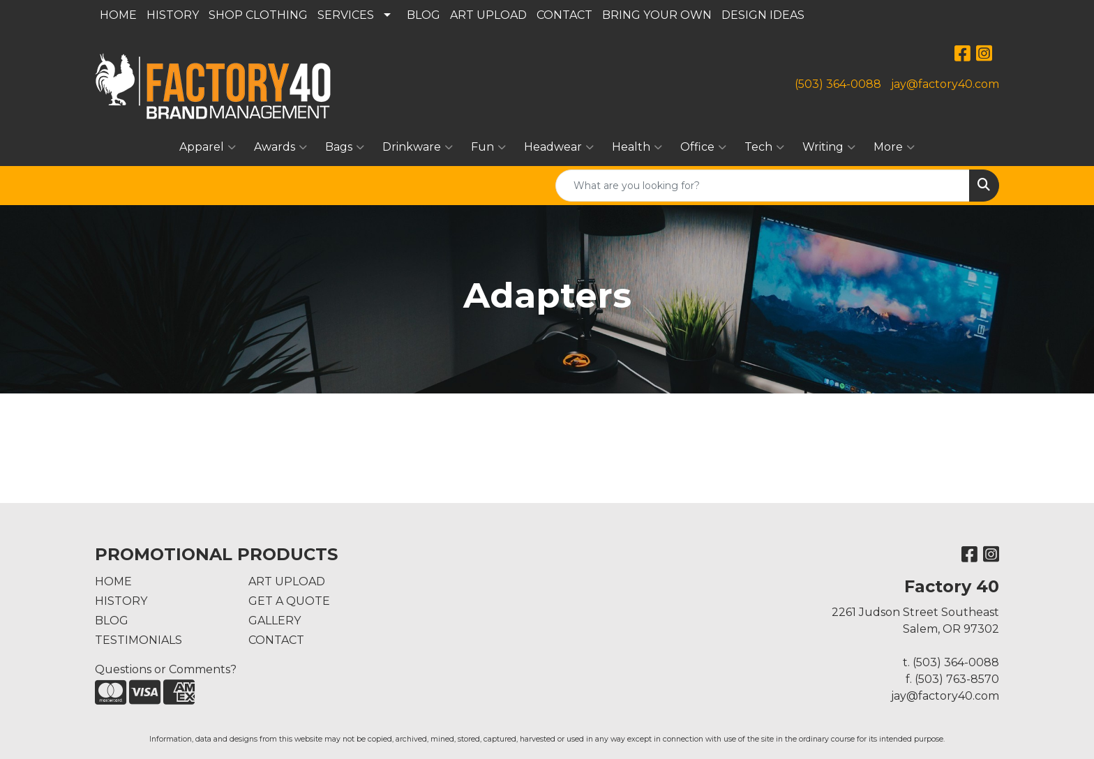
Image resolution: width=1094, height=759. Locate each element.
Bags (344, 147)
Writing (828, 147)
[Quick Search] (762, 186)
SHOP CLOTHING (258, 15)
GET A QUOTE (289, 601)
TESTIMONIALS (138, 640)
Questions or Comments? (166, 669)
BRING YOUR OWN (657, 15)
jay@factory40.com (945, 84)
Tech (764, 147)
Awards (280, 147)
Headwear (559, 147)
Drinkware (417, 147)
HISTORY (173, 15)
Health (637, 147)
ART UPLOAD (488, 15)
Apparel (207, 147)
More (894, 147)
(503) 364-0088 (838, 84)
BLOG (423, 15)
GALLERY (274, 620)
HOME (118, 15)
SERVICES (345, 15)
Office (703, 147)
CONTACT (564, 15)
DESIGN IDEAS (762, 15)
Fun (488, 147)
